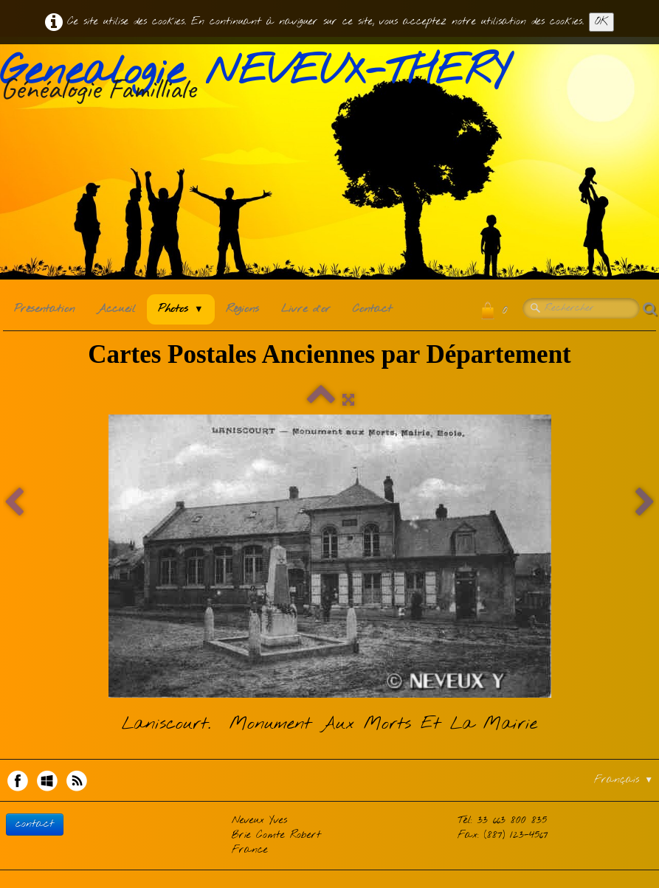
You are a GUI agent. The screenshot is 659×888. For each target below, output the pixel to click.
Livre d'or (306, 309)
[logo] (260, 80)
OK (601, 22)
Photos (181, 309)
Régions (242, 309)
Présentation (44, 309)
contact (34, 824)
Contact (372, 309)
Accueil (116, 309)
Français (623, 780)
